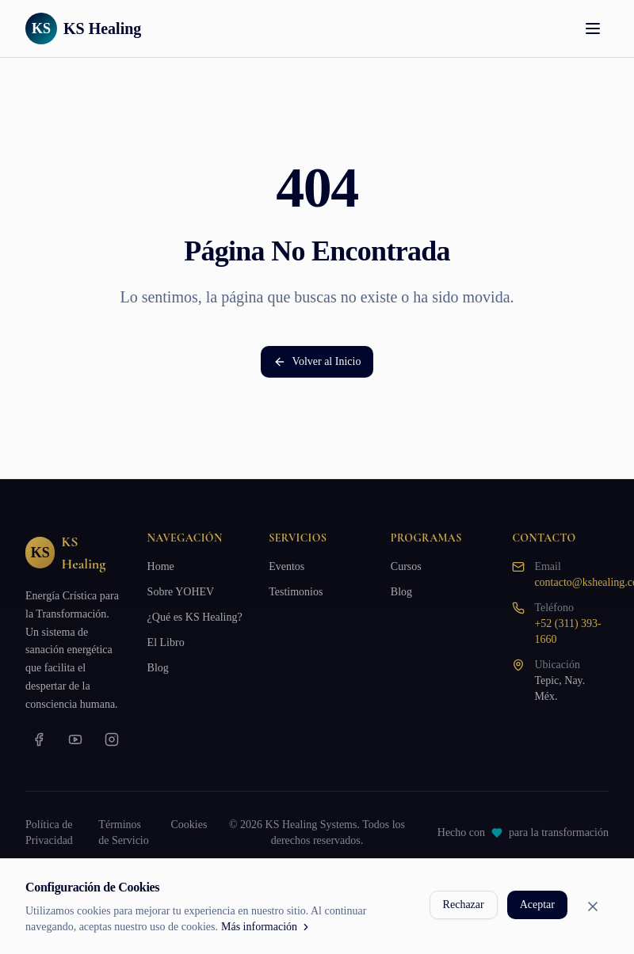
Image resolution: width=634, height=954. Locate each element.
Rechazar (463, 904)
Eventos (286, 566)
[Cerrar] (593, 906)
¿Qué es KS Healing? (195, 617)
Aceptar (537, 904)
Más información (266, 927)
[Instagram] (111, 739)
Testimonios (296, 592)
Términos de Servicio (123, 832)
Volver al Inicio (317, 361)
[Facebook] (38, 739)
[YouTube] (75, 739)
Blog (158, 668)
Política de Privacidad (49, 832)
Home (160, 566)
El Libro (166, 642)
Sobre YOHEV (181, 592)
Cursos (406, 566)
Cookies (188, 824)
